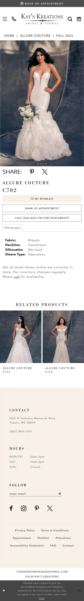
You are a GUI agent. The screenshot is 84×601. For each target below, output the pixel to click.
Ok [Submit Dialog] (79, 590)
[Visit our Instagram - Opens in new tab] (24, 508)
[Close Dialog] (4, 591)
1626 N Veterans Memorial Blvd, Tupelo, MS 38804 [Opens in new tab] (32, 420)
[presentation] (20, 336)
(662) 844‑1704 (20, 431)
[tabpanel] (42, 103)
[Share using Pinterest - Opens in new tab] (32, 172)
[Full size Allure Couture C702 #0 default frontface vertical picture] (42, 103)
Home (9, 36)
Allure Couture (35, 36)
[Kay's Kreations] (42, 19)
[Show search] (69, 19)
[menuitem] (4, 19)
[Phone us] (13, 19)
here (41, 598)
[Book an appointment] (42, 3)
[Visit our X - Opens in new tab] (50, 508)
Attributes (12, 228)
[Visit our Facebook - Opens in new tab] (11, 508)
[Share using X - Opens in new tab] (45, 172)
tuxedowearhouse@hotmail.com (42, 571)
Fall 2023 (64, 36)
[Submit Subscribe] (59, 493)
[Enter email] (35, 493)
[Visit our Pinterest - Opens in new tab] (37, 508)
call (17, 277)
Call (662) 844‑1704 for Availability (42, 218)
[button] (4, 19)
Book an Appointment (42, 208)
